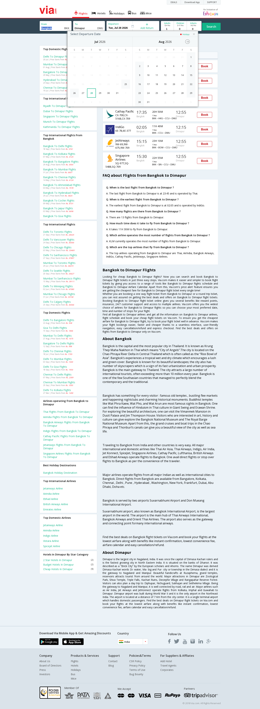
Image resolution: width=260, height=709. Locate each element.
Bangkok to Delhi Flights (57, 146)
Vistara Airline (51, 541)
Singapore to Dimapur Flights (60, 116)
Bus (73, 674)
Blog (111, 665)
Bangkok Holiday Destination (60, 472)
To (76, 24)
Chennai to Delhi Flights (57, 374)
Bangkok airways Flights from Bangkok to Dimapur (66, 424)
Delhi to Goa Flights (55, 366)
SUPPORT (212, 2)
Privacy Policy (137, 665)
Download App (192, 2)
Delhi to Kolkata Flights (57, 390)
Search (211, 27)
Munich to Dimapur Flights (59, 121)
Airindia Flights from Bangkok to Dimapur (68, 417)
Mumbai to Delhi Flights (57, 335)
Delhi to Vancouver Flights (58, 239)
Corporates (167, 670)
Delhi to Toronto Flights (57, 231)
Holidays (76, 670)
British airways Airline (55, 504)
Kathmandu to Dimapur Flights (61, 127)
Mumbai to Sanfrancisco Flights (62, 278)
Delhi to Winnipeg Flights (58, 286)
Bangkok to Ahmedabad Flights (62, 185)
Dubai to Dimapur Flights (58, 111)
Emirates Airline (52, 509)
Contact (113, 661)
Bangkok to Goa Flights (57, 216)
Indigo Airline (50, 535)
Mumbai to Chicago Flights (59, 294)
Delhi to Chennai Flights (57, 351)
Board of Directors (50, 665)
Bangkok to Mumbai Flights (59, 169)
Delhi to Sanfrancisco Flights (60, 255)
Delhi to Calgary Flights (57, 301)
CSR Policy (135, 661)
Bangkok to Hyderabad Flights (61, 192)
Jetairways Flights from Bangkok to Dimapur (64, 446)
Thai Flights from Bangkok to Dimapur (66, 411)
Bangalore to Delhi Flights (58, 343)
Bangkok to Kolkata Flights (59, 154)
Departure (113, 23)
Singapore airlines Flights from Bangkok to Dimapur (66, 455)
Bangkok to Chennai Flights (59, 177)
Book (204, 66)
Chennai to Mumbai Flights (59, 382)
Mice (73, 678)
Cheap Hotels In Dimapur (68, 569)
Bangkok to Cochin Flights (58, 200)
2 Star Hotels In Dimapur (68, 560)
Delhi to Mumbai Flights (57, 359)
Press (42, 670)
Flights (74, 661)
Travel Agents (168, 665)
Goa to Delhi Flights (55, 328)
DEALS (174, 2)
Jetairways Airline (53, 488)
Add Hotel (166, 661)
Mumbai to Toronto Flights (59, 263)
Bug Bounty (136, 674)
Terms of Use (137, 670)
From (44, 24)
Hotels (74, 665)
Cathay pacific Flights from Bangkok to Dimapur (66, 437)
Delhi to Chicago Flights (57, 247)
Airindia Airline (51, 493)
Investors (44, 674)
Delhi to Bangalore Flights (58, 320)
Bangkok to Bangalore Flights (61, 161)
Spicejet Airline (51, 546)
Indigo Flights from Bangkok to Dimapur (67, 431)
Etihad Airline (50, 499)
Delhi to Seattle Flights (56, 270)
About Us (44, 661)
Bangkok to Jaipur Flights (58, 208)
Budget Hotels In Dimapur (68, 564)
